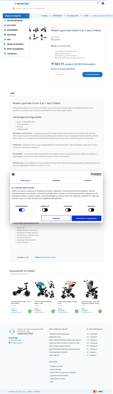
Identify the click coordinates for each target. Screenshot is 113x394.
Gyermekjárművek (73, 16)
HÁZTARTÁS (10, 35)
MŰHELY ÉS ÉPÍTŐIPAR (13, 44)
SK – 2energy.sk (92, 343)
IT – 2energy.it (91, 355)
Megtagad (56, 218)
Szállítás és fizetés (56, 366)
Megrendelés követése (57, 379)
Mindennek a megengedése (87, 218)
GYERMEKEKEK (11, 30)
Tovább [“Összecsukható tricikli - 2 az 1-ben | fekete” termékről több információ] (30, 311)
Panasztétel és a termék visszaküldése (63, 372)
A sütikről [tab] (87, 180)
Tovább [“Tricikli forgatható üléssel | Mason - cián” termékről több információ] (53, 311)
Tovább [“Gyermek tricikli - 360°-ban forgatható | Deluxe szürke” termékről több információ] (100, 311)
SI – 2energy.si (91, 352)
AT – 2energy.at (92, 346)
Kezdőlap (45, 16)
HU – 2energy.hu (92, 334)
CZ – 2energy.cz (92, 340)
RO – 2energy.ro (92, 337)
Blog (51, 382)
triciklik (53, 257)
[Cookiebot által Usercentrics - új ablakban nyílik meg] (92, 174)
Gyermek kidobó (45, 257)
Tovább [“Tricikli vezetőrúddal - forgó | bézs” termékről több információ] (76, 311)
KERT (7, 39)
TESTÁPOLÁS (10, 54)
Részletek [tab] (56, 180)
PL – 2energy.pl (92, 349)
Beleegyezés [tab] (25, 180)
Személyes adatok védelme (59, 376)
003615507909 (25, 333)
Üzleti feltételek (55, 369)
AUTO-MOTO (10, 25)
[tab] (12, 94)
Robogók (13, 305)
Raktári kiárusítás (13, 20)
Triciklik (86, 16)
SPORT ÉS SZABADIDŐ (13, 49)
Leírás (12, 93)
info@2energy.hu (16, 343)
